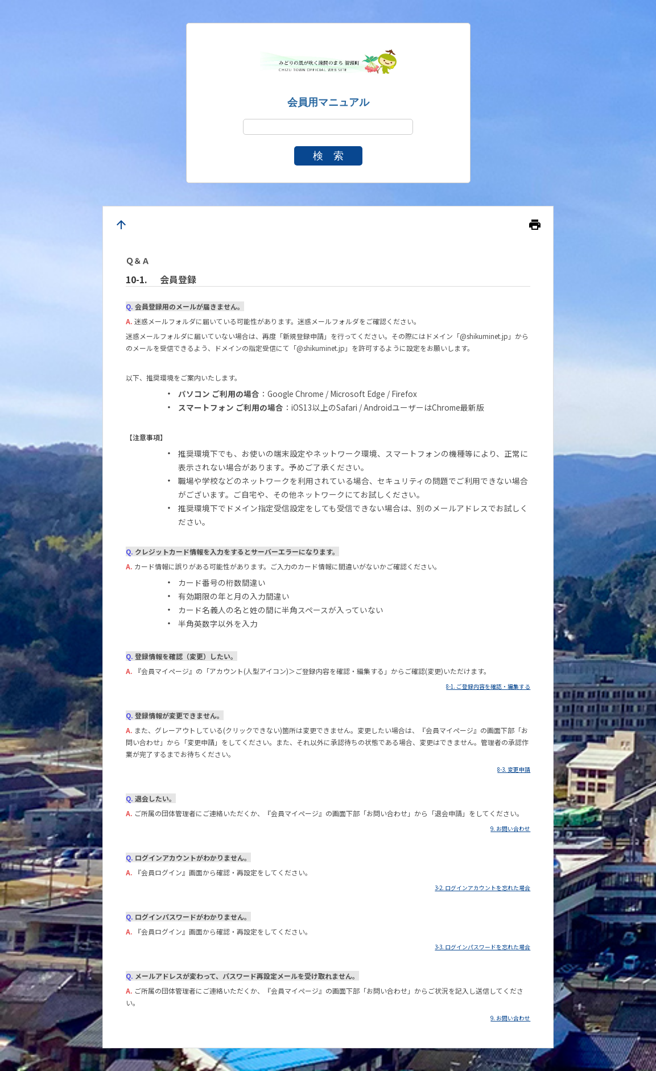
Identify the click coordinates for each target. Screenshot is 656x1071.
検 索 (328, 156)
